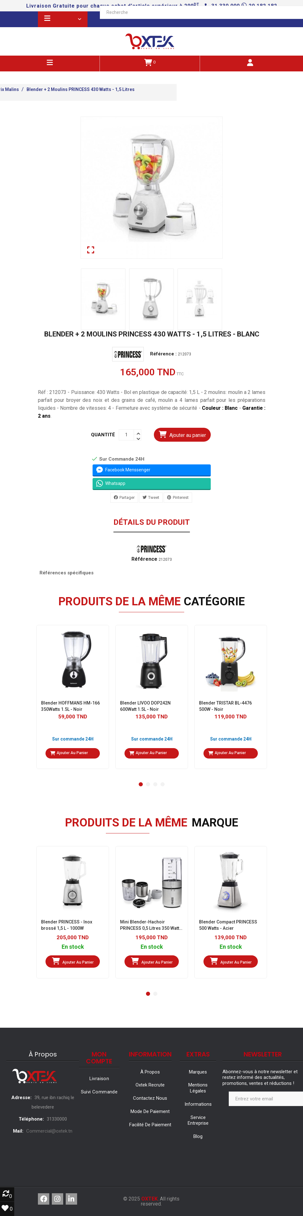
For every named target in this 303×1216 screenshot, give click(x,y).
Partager (127, 497)
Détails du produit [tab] (151, 522)
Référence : (163, 354)
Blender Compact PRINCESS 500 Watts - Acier (228, 925)
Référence (144, 559)
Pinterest (181, 497)
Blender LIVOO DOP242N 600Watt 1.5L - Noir (145, 706)
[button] (140, 784)
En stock (72, 947)
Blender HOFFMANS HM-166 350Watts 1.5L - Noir (70, 706)
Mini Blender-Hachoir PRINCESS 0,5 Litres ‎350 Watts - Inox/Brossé (151, 925)
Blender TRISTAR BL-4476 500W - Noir (225, 706)
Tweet (153, 497)
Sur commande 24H (72, 738)
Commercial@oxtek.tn (49, 1131)
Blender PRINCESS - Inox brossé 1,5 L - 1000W (66, 925)
